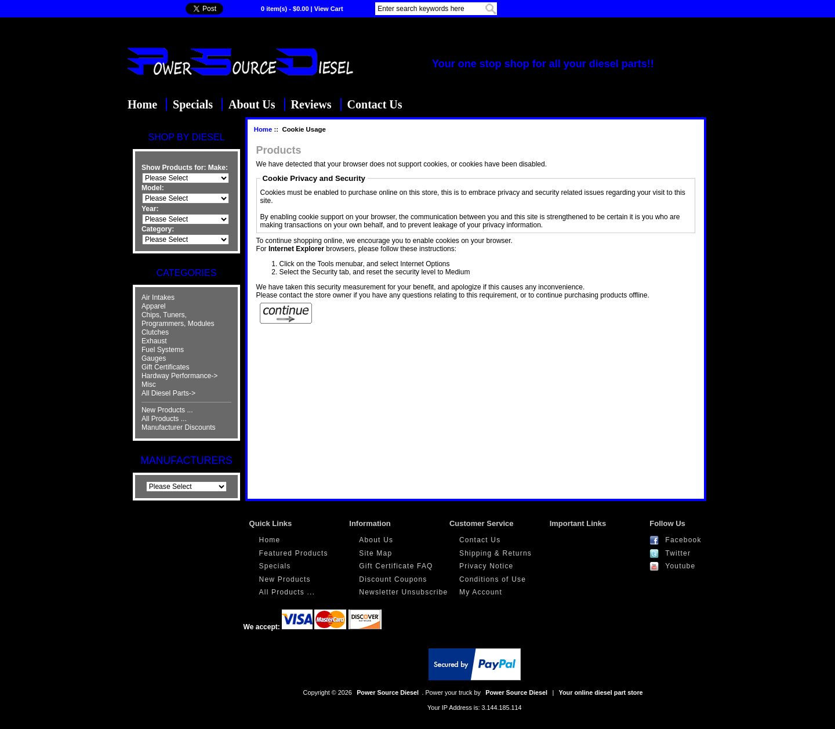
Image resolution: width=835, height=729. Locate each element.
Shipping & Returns (495, 553)
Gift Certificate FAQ (396, 566)
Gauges (153, 358)
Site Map (375, 553)
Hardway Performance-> (179, 376)
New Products (285, 579)
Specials (193, 104)
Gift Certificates (165, 367)
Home (142, 104)
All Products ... (164, 419)
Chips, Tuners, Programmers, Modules (178, 319)
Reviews (311, 104)
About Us (251, 104)
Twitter (678, 553)
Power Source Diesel (388, 692)
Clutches (155, 332)
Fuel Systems (162, 350)
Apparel (153, 306)
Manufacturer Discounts (178, 427)
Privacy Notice (486, 566)
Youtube (680, 566)
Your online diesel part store (601, 692)
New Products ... (167, 410)
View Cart (328, 8)
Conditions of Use (492, 579)
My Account (480, 592)
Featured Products (293, 553)
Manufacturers (186, 460)
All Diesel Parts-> (168, 393)
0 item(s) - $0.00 (285, 8)
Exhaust (154, 341)
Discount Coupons (393, 579)
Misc (148, 384)
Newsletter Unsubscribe (403, 592)
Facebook (683, 540)
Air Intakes (158, 297)
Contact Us (374, 104)
